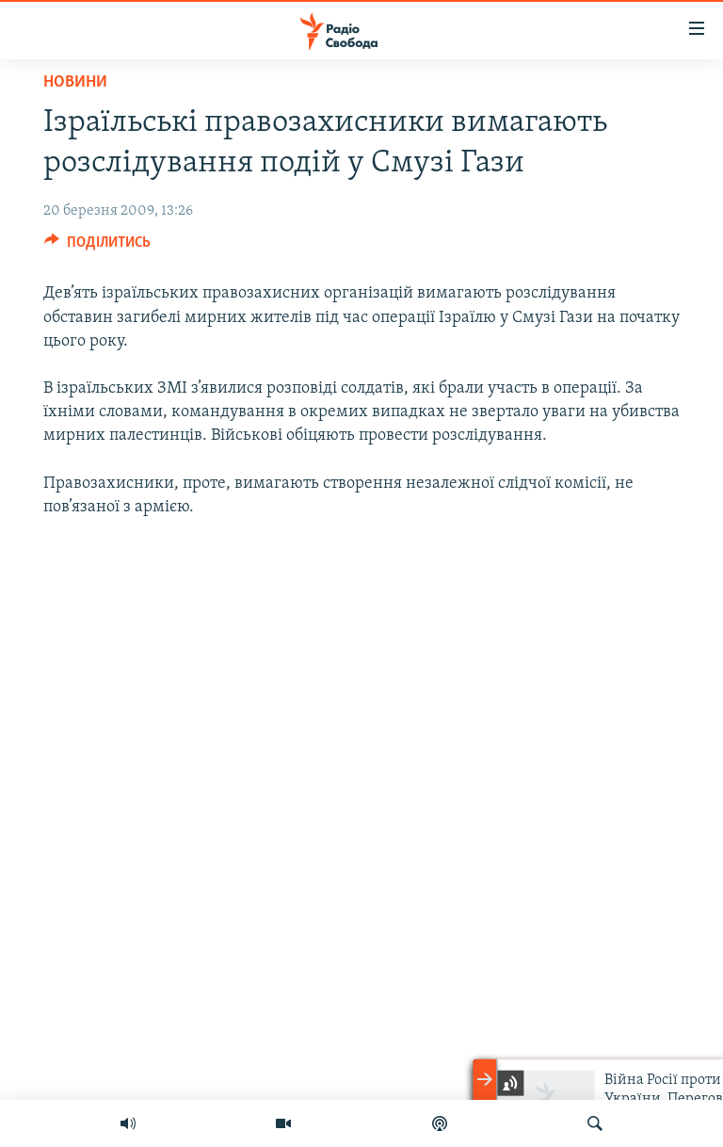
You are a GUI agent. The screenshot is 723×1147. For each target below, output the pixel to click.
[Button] (97, 247)
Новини (75, 82)
